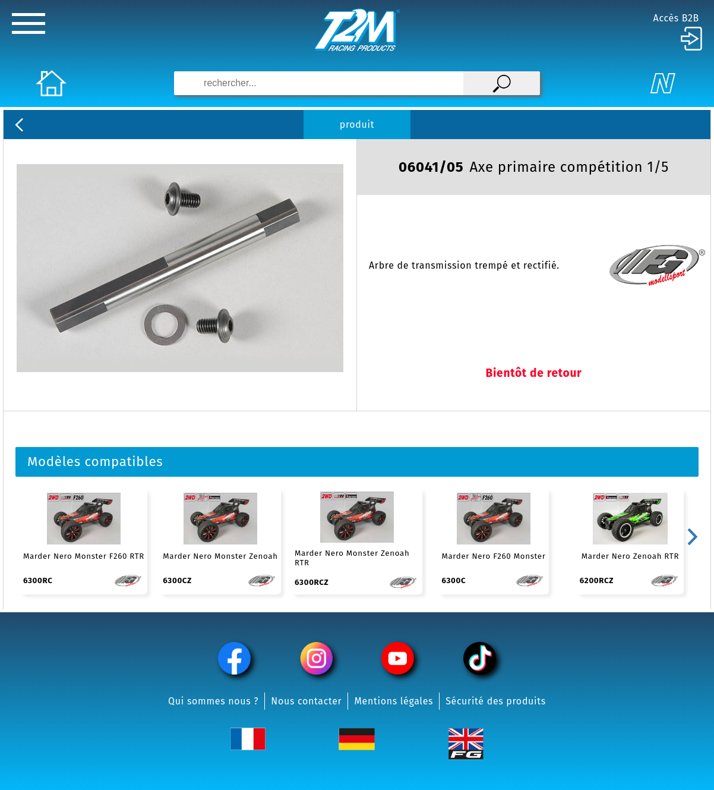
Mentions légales (393, 701)
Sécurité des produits (496, 701)
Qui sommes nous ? (213, 701)
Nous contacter (306, 701)
